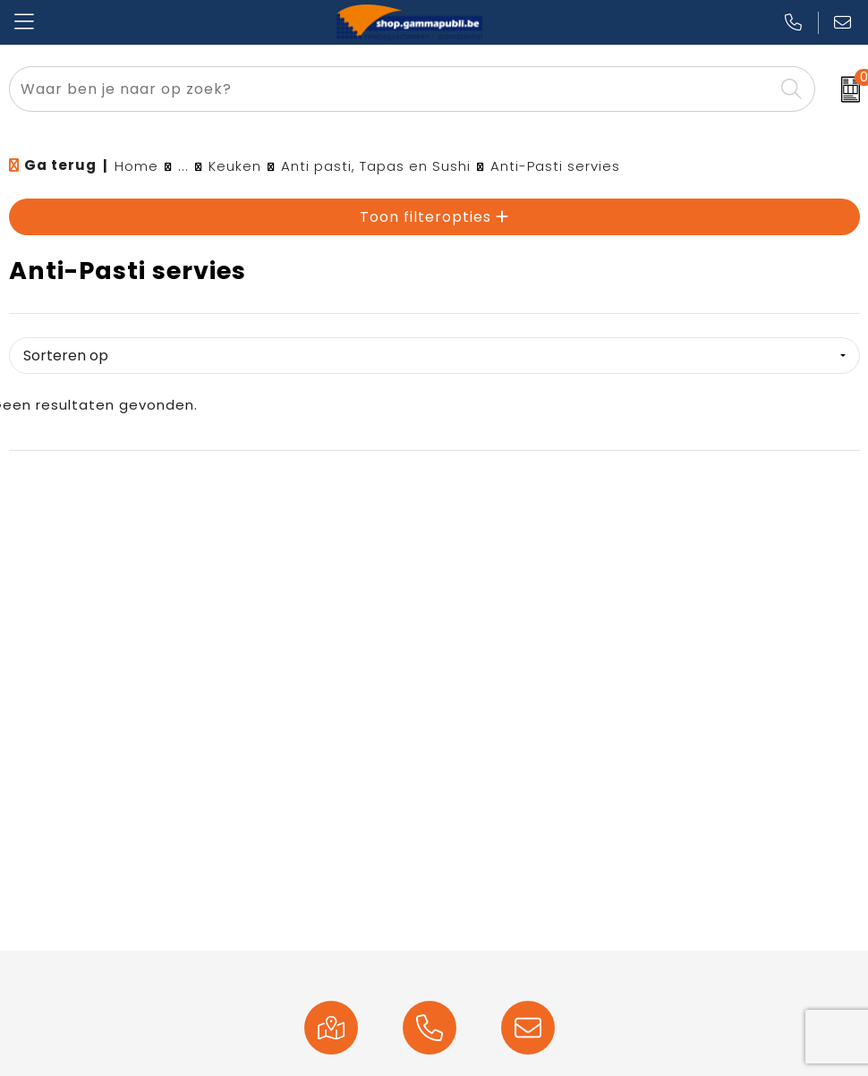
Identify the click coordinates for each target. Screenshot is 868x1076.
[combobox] (391, 89)
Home (136, 166)
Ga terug (60, 165)
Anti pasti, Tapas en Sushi (376, 166)
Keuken (234, 166)
